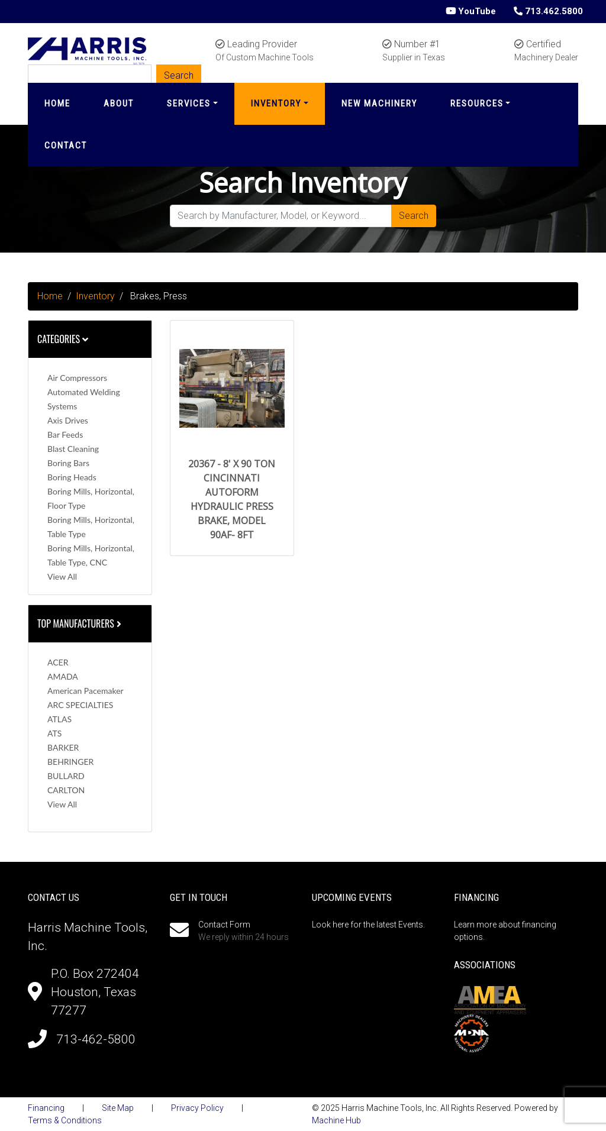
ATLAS (59, 719)
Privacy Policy (197, 1108)
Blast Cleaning (73, 449)
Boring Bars (68, 463)
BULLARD (66, 776)
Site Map (118, 1108)
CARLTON (66, 790)
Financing (46, 1108)
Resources (477, 103)
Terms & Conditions (65, 1120)
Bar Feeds (65, 434)
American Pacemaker (85, 691)
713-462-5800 (96, 1039)
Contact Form (224, 924)
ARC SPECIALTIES (80, 705)
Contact (65, 145)
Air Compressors (77, 378)
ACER (57, 662)
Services (189, 103)
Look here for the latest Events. (368, 924)
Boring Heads (71, 477)
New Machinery (379, 103)
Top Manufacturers (80, 623)
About (119, 103)
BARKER (63, 747)
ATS (54, 733)
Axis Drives (67, 420)
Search (413, 215)
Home (57, 103)
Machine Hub (336, 1120)
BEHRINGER (70, 762)
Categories (62, 339)
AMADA (62, 676)
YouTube (471, 11)
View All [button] (62, 576)
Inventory (276, 103)
